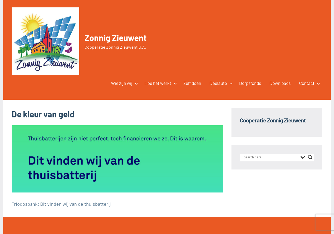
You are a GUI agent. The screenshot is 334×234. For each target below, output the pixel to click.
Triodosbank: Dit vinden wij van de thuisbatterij (61, 204)
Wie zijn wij (123, 83)
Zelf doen (192, 83)
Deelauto (220, 83)
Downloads (280, 83)
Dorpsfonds (250, 83)
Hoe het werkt (160, 83)
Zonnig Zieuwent (116, 38)
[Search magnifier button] (310, 157)
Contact (308, 83)
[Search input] (271, 157)
